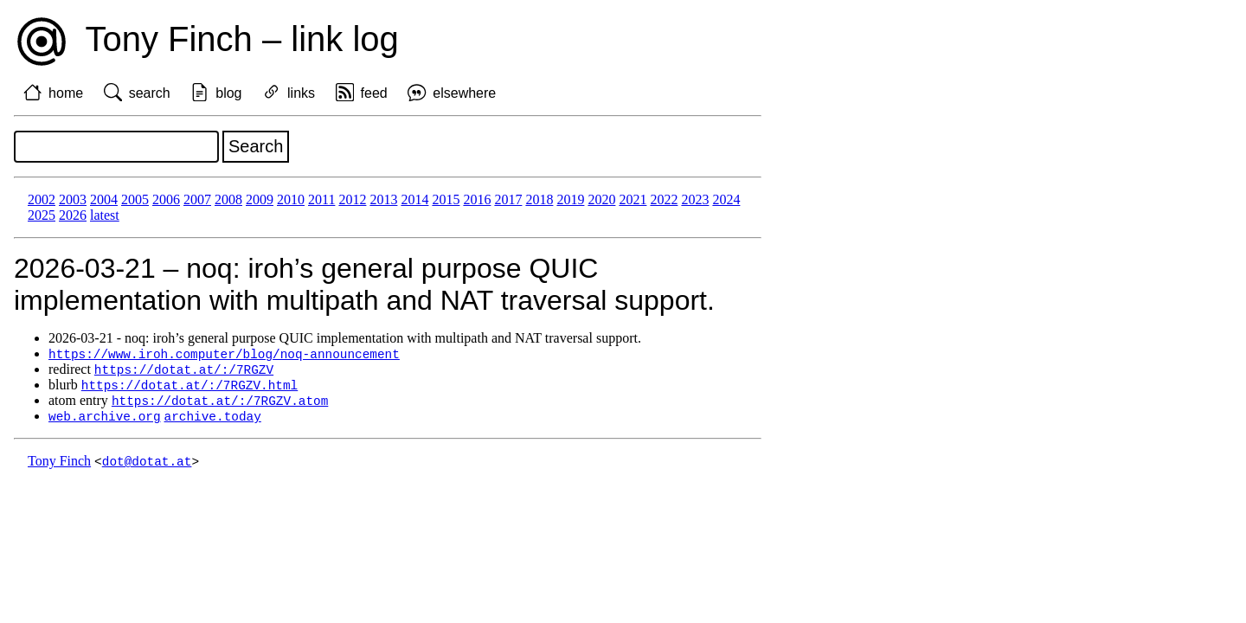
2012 (352, 199)
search (149, 93)
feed (374, 93)
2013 (383, 199)
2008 (228, 199)
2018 (539, 199)
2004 (104, 199)
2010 (291, 199)
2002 (41, 199)
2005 (135, 199)
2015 (445, 199)
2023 (695, 199)
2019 (570, 199)
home (65, 93)
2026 (73, 215)
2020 (601, 199)
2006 (166, 199)
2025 (41, 215)
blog (228, 93)
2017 (508, 199)
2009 (259, 199)
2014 (414, 199)
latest (104, 215)
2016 (477, 199)
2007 (197, 199)
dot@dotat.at (147, 466)
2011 (321, 199)
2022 (664, 199)
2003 (73, 199)
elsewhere (464, 93)
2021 (632, 199)
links (301, 93)
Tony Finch (59, 466)
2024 (726, 199)
